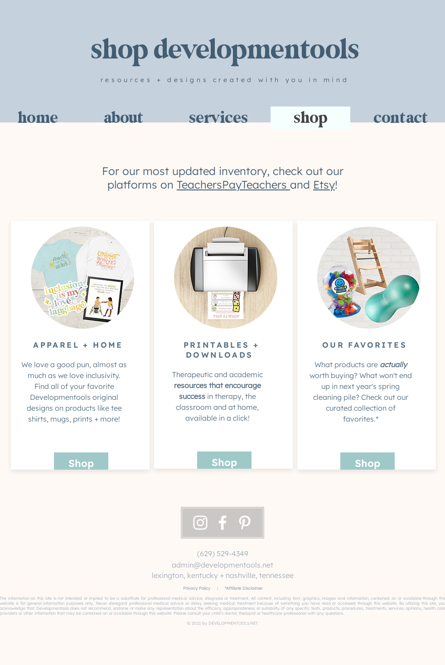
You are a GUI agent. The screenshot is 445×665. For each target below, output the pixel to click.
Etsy (324, 184)
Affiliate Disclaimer (244, 588)
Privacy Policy (196, 588)
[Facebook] (222, 522)
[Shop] (81, 463)
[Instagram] (200, 522)
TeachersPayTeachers (233, 184)
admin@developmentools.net (222, 564)
